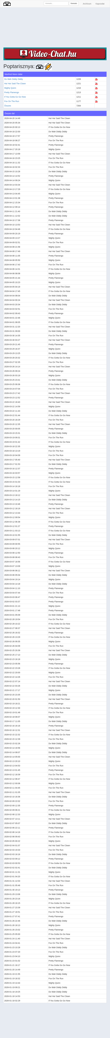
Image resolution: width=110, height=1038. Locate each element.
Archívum (87, 4)
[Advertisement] (55, 27)
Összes (7, 106)
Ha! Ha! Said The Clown (15, 83)
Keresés (74, 3)
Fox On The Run (11, 101)
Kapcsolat (100, 4)
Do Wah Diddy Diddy (13, 79)
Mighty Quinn (10, 88)
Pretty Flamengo (11, 92)
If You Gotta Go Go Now (15, 97)
